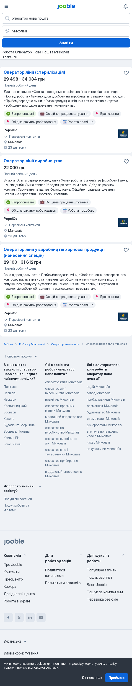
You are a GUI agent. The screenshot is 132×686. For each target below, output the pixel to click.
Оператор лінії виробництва (33, 160)
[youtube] (41, 617)
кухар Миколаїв (98, 442)
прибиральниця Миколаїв (106, 399)
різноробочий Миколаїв (104, 425)
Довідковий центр (19, 593)
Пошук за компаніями (105, 592)
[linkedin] (30, 617)
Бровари (10, 412)
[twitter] (19, 617)
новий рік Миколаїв (59, 399)
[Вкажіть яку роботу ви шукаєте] (66, 18)
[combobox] (16, 641)
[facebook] (8, 617)
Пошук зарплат (100, 577)
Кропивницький (15, 406)
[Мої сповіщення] (126, 6)
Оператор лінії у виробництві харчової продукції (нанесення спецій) (54, 252)
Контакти (12, 572)
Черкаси (10, 399)
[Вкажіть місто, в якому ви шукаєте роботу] (66, 31)
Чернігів (9, 393)
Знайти (66, 43)
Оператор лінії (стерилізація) (34, 72)
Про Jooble (13, 564)
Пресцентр (13, 579)
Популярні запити (101, 570)
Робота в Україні (17, 601)
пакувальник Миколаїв (104, 449)
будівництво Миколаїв (103, 412)
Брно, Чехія (12, 444)
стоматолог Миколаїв (103, 419)
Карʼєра (10, 586)
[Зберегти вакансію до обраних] (126, 73)
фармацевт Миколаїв (102, 406)
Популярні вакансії (18, 499)
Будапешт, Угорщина (19, 425)
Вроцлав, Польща (17, 431)
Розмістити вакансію (63, 583)
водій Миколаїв (98, 387)
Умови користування (21, 653)
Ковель (9, 419)
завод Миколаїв (98, 393)
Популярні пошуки (22, 356)
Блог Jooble (97, 584)
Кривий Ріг (11, 438)
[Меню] (6, 6)
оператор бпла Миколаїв (63, 382)
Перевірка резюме (102, 599)
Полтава (10, 387)
